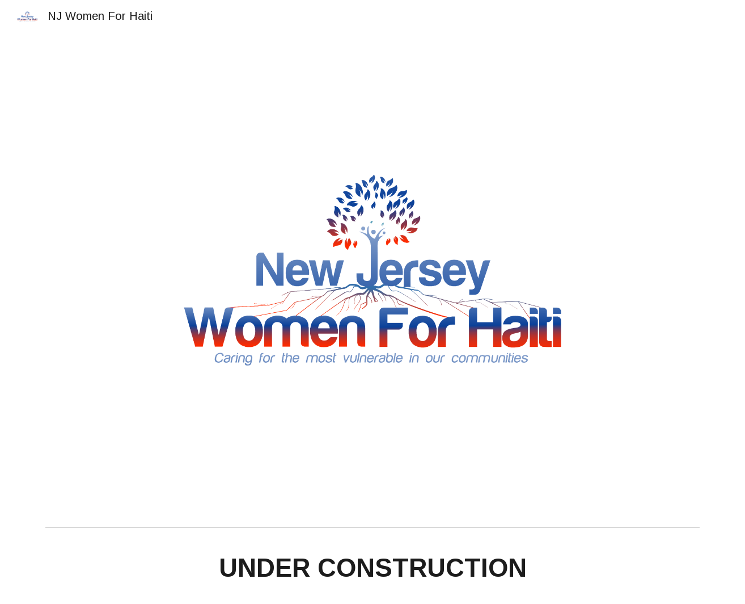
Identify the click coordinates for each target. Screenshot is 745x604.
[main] (372, 568)
